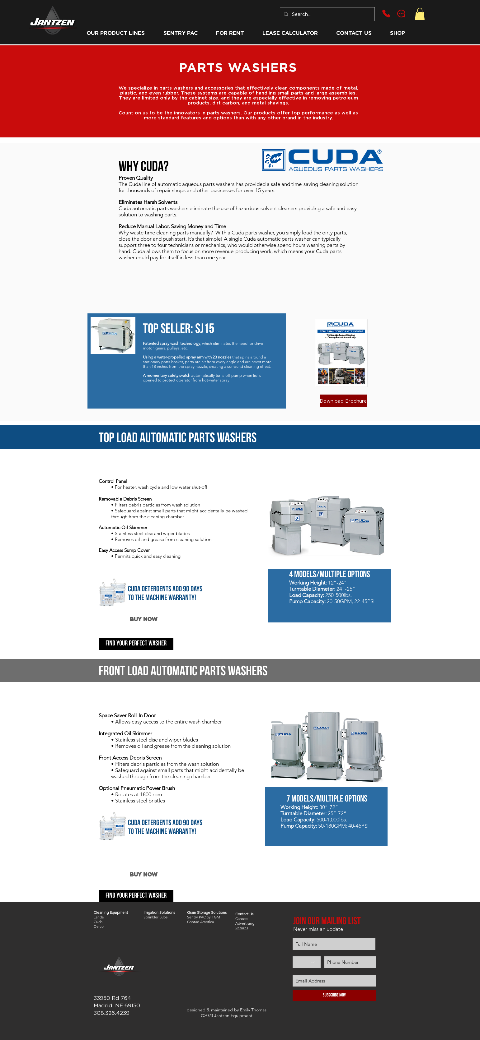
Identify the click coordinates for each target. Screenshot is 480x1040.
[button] (115, 33)
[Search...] (326, 14)
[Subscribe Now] (334, 995)
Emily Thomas (253, 1010)
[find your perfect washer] (136, 644)
